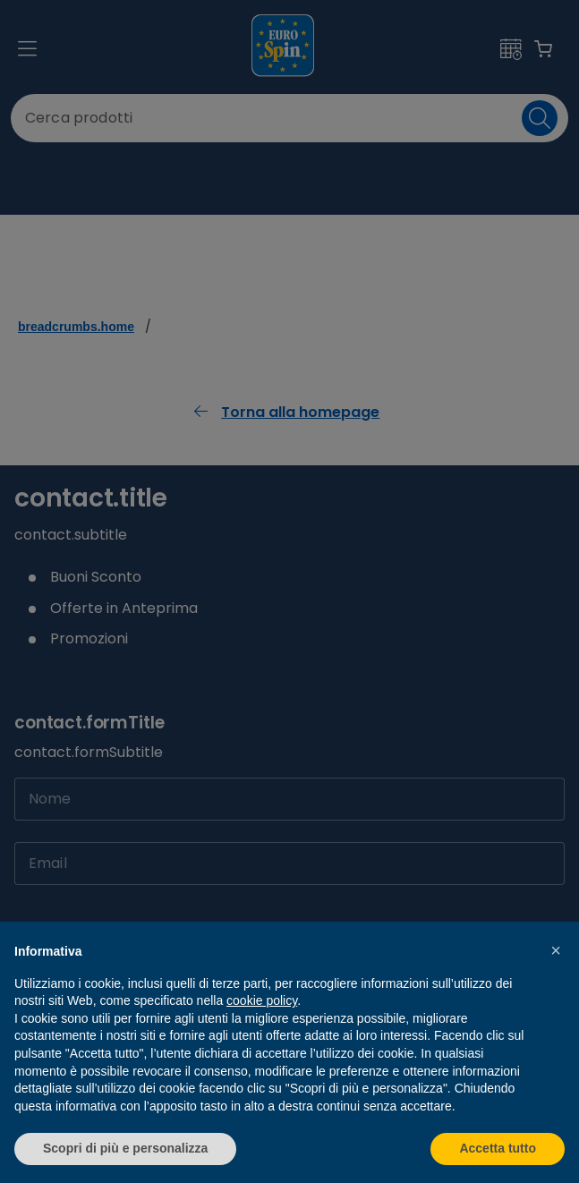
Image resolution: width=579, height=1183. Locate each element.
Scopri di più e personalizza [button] (125, 1148)
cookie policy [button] (261, 1000)
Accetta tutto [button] (497, 1148)
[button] (555, 950)
